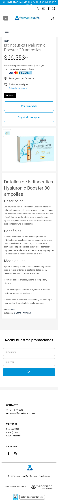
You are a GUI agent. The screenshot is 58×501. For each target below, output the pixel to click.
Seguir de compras (29, 117)
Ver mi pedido (29, 106)
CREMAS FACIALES (22, 313)
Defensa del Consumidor (15, 486)
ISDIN (13, 309)
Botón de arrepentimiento (32, 497)
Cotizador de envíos (18, 88)
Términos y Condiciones (39, 476)
